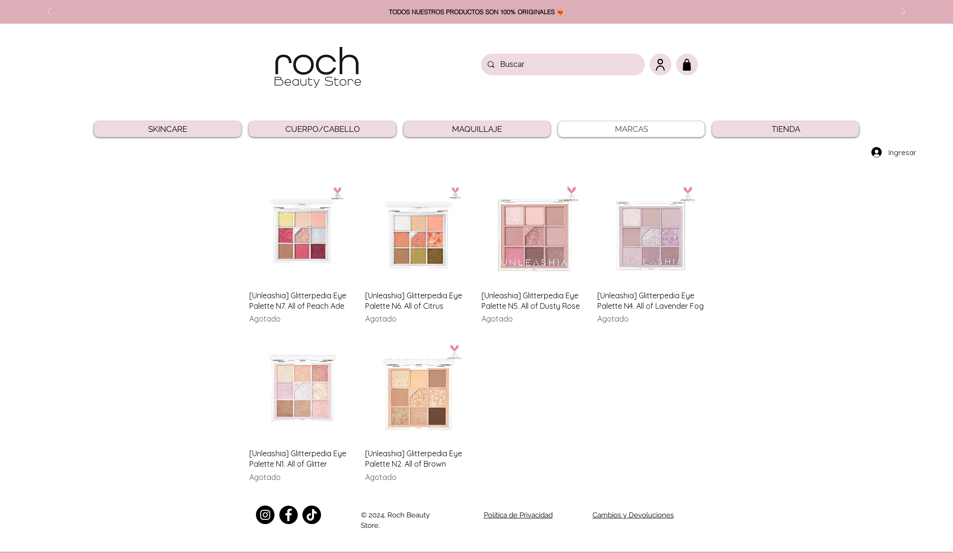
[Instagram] (265, 515)
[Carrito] (687, 64)
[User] (660, 64)
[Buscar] (562, 64)
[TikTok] (311, 515)
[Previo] (49, 12)
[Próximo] (904, 12)
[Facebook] (288, 515)
